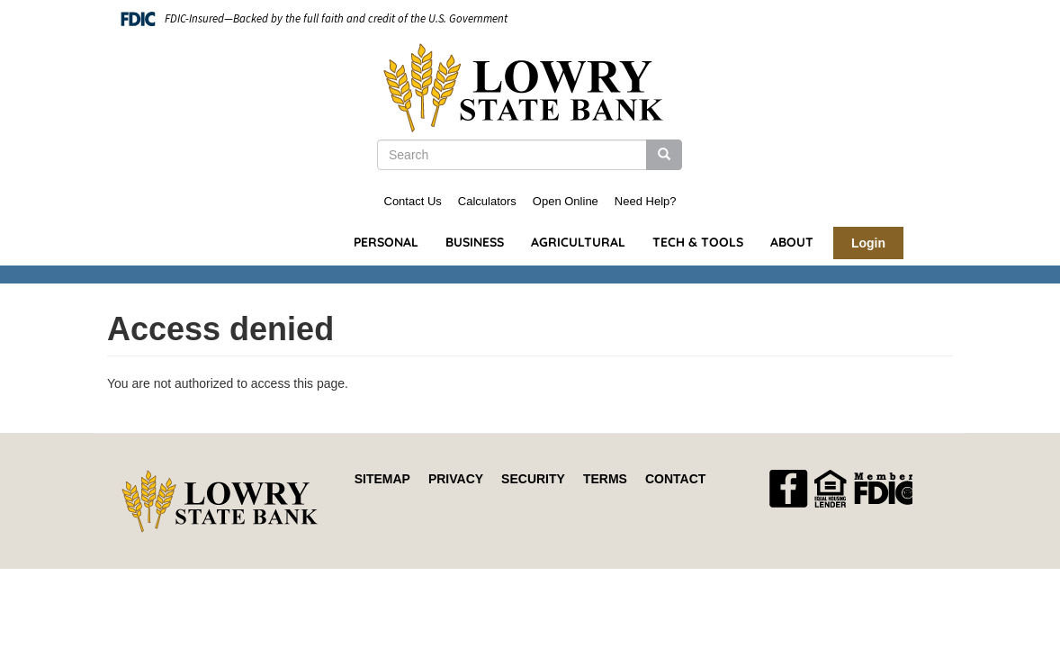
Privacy (455, 479)
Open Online (565, 201)
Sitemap (382, 479)
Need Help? (646, 201)
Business (474, 242)
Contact (675, 479)
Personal (386, 242)
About (791, 242)
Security (533, 479)
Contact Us (413, 201)
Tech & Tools (697, 242)
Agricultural (578, 242)
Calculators (487, 201)
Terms (605, 479)
